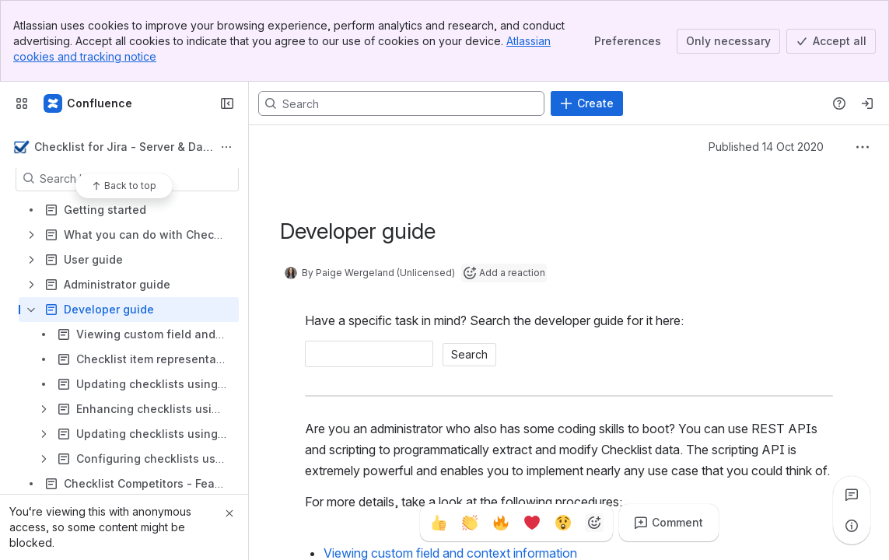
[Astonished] (563, 522)
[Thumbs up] (438, 522)
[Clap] (469, 522)
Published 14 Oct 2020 (766, 146)
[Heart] (532, 522)
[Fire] (500, 522)
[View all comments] (851, 494)
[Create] (587, 103)
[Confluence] (88, 103)
